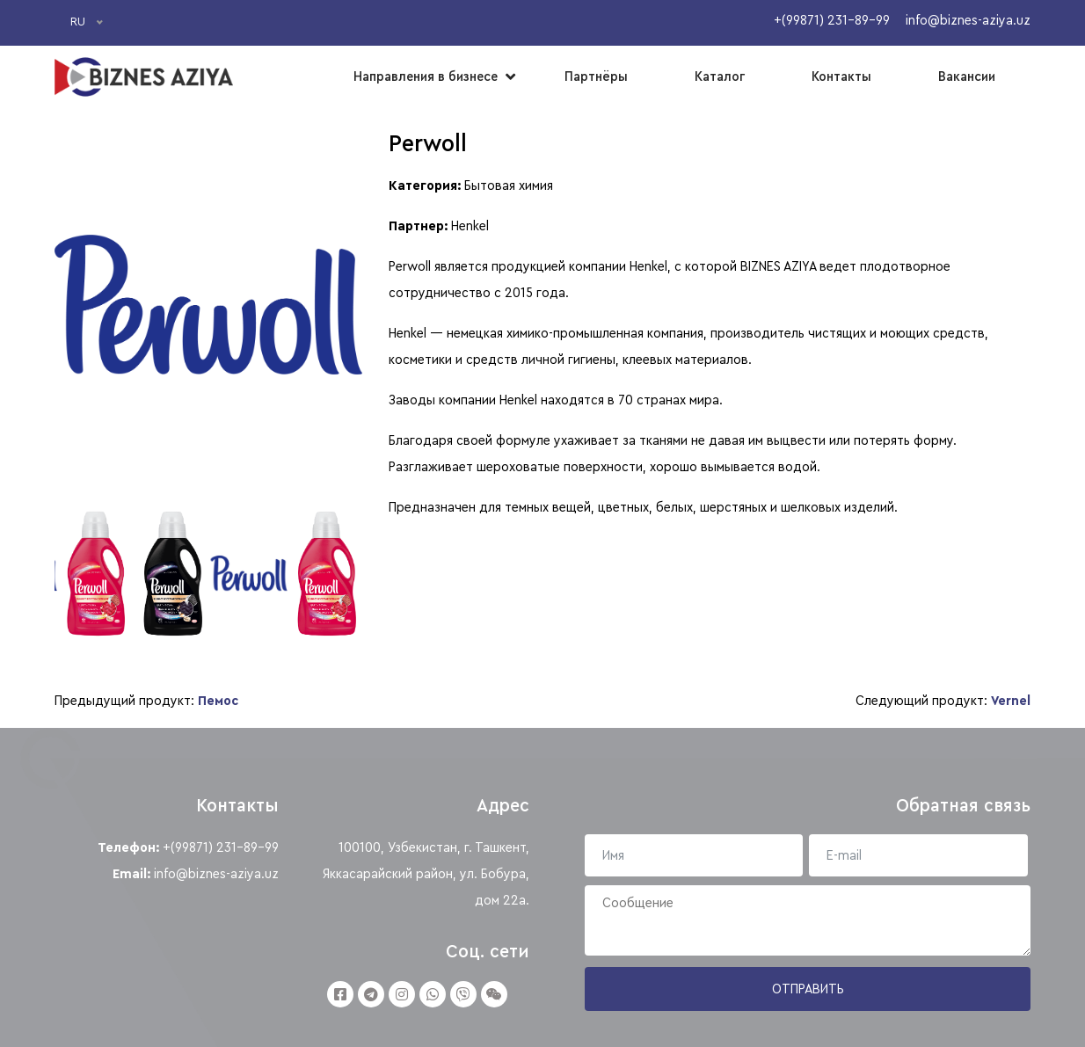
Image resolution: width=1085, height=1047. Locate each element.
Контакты (841, 76)
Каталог (720, 76)
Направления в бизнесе (425, 76)
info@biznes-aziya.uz (216, 874)
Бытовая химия (508, 185)
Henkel (470, 226)
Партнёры (596, 76)
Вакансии (966, 76)
